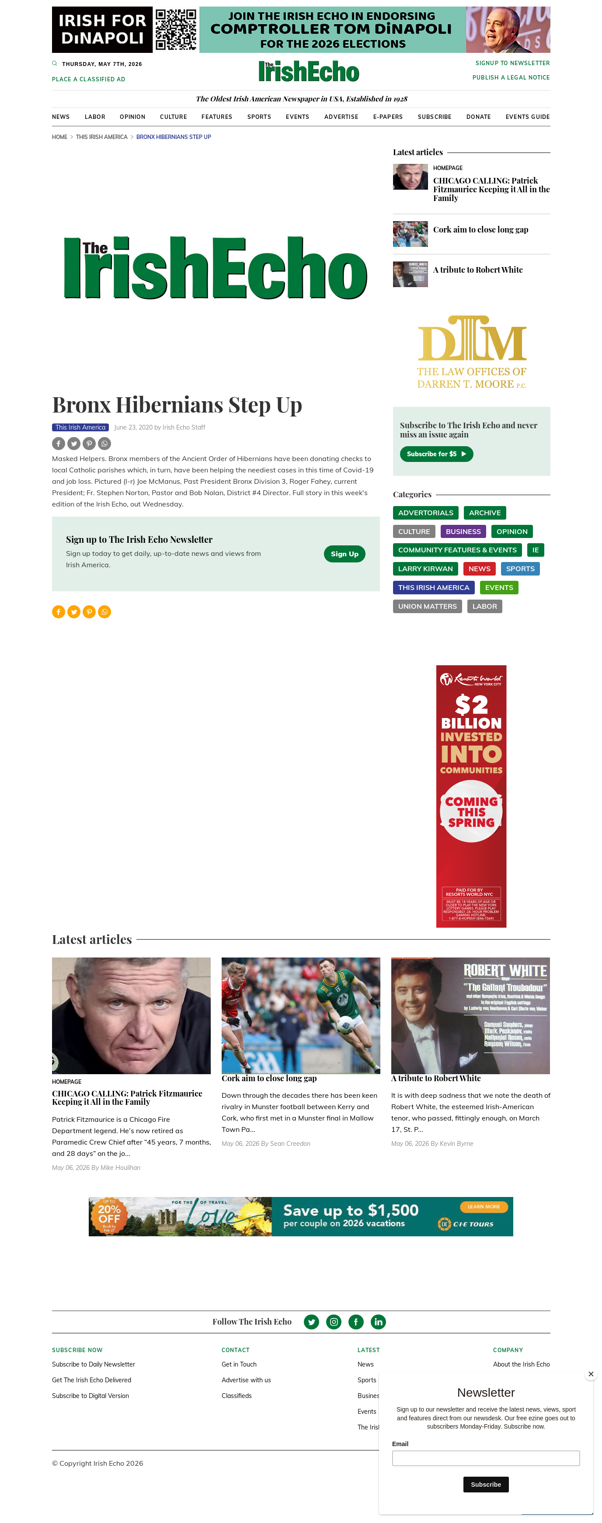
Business (463, 531)
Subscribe (435, 117)
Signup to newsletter (513, 63)
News (61, 117)
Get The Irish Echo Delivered (91, 1380)
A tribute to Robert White (478, 269)
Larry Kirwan (425, 568)
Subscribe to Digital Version (90, 1396)
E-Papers (388, 117)
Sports (259, 117)
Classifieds (237, 1396)
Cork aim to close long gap (481, 229)
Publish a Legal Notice (511, 77)
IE (535, 549)
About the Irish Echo (521, 1364)
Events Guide (528, 117)
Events (298, 117)
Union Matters (427, 606)
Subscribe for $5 (436, 454)
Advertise (341, 117)
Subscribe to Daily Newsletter (93, 1364)
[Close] (591, 1374)
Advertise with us (246, 1380)
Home (59, 137)
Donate (478, 117)
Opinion (132, 117)
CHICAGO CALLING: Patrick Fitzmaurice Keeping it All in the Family (491, 189)
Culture (173, 117)
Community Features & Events (457, 549)
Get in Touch (239, 1364)
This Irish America (102, 137)
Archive (485, 512)
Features (217, 117)
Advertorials (425, 512)
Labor (95, 117)
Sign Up (344, 553)
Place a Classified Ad (89, 79)
